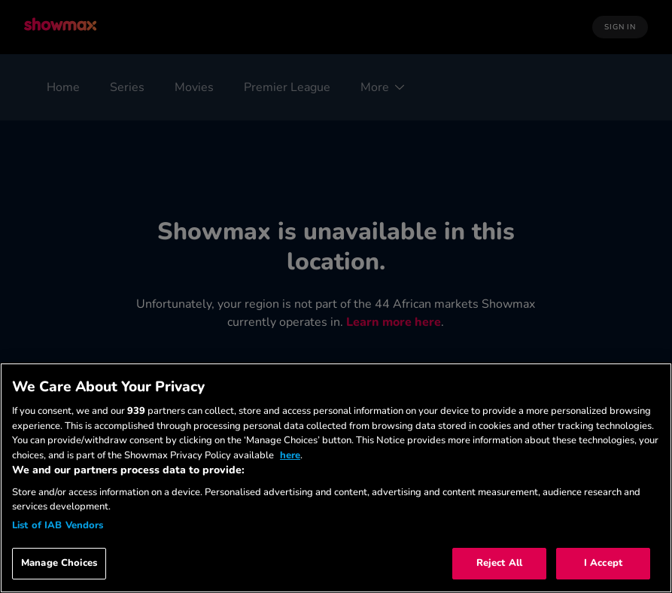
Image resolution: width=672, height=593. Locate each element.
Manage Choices (59, 563)
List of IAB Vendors (57, 525)
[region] (336, 478)
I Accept (603, 563)
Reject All (499, 563)
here (290, 455)
